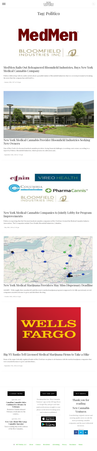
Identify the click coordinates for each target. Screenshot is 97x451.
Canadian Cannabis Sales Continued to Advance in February (16, 404)
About (31, 444)
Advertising (56, 444)
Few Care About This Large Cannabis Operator (16, 423)
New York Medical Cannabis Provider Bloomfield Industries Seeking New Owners (47, 141)
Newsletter (46, 444)
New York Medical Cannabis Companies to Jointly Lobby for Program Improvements (48, 214)
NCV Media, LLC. (21, 444)
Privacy (64, 444)
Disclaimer (72, 444)
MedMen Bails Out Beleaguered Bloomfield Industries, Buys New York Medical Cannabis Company (48, 69)
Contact (38, 444)
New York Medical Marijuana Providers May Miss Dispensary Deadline (48, 285)
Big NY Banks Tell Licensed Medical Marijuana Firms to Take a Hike (46, 354)
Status (81, 444)
